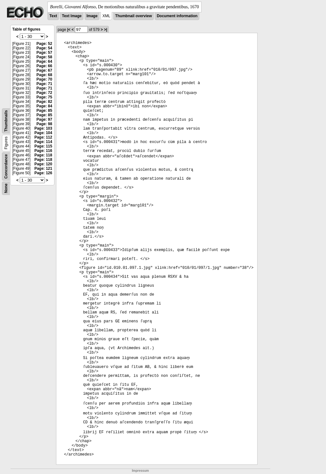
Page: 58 (44, 57)
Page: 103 (43, 128)
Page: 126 (43, 173)
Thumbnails (6, 121)
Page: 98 (44, 124)
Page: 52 (44, 43)
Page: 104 (43, 133)
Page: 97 (44, 119)
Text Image (72, 16)
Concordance (6, 166)
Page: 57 (44, 52)
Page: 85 (44, 110)
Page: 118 (43, 155)
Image (92, 16)
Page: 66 (44, 66)
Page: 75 (44, 97)
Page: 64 (44, 61)
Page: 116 (43, 150)
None (6, 188)
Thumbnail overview (133, 16)
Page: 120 (43, 164)
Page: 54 (44, 48)
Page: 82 (44, 101)
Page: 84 (44, 106)
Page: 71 (44, 84)
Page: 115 (43, 146)
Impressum (140, 470)
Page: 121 (43, 168)
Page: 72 (44, 92)
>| (105, 29)
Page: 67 (44, 70)
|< (68, 29)
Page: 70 (44, 79)
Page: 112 (43, 137)
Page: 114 (43, 142)
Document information (177, 16)
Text (53, 16)
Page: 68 (44, 75)
